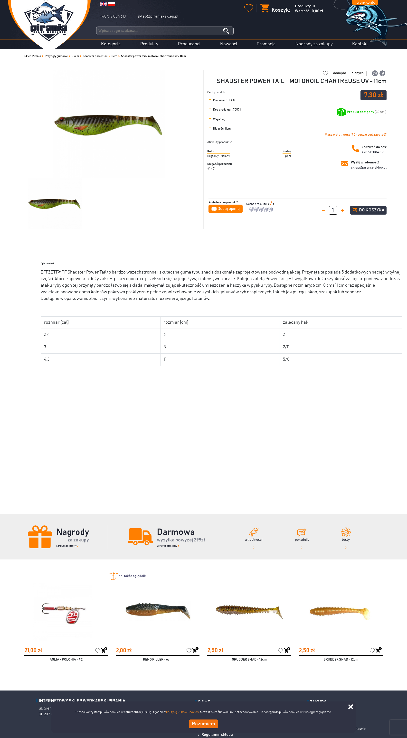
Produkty (149, 44)
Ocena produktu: (257, 203)
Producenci (189, 44)
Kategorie (111, 44)
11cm (114, 56)
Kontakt (360, 44)
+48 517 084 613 (113, 16)
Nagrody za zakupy (314, 44)
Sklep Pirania (32, 56)
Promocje (266, 44)
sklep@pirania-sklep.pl (158, 16)
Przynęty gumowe (56, 56)
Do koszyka (368, 210)
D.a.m (75, 56)
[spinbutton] (333, 210)
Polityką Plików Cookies (182, 712)
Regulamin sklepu (217, 735)
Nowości (228, 44)
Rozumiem (203, 723)
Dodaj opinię (229, 209)
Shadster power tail (95, 56)
